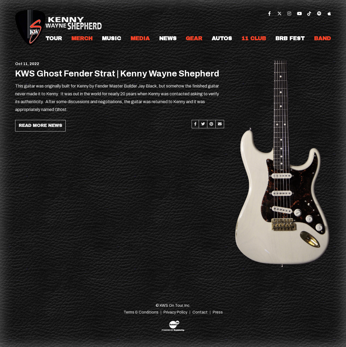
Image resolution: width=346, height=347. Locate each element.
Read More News (40, 125)
